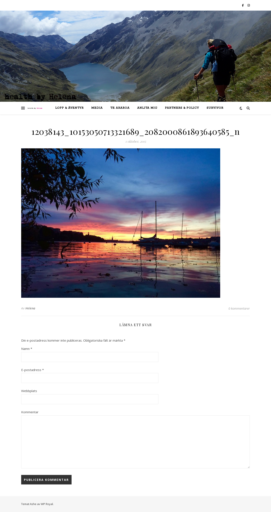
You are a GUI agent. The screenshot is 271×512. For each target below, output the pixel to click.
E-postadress (32, 370)
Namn (26, 348)
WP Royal (47, 504)
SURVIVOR (215, 108)
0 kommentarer (239, 308)
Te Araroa (120, 108)
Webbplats (29, 391)
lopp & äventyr (69, 108)
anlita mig (147, 108)
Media (97, 108)
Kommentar (30, 412)
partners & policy (182, 108)
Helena (30, 308)
